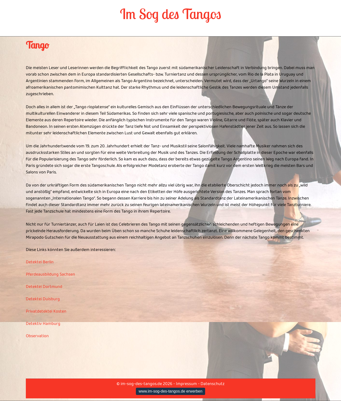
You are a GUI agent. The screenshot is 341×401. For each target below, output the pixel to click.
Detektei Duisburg (43, 299)
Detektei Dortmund (44, 286)
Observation (37, 336)
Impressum (186, 383)
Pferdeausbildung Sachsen (50, 274)
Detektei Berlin (40, 262)
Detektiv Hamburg (43, 323)
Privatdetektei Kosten (46, 311)
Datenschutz (212, 383)
